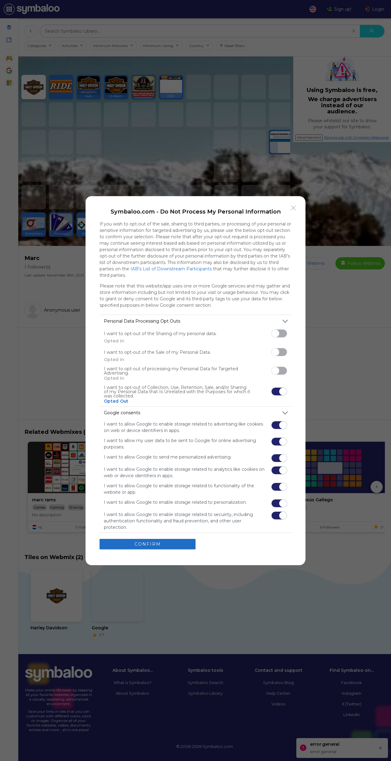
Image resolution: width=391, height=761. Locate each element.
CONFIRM (147, 544)
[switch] (279, 333)
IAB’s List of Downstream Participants (171, 269)
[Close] (293, 208)
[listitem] (195, 321)
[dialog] (195, 380)
